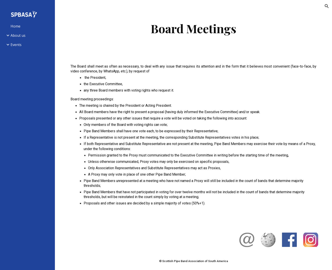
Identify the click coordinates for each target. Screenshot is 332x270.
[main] (193, 28)
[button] (326, 6)
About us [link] (18, 35)
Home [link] (15, 26)
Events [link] (16, 44)
